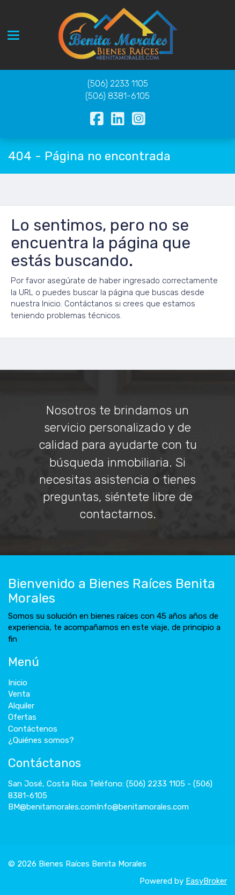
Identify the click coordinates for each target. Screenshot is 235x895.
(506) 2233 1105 (117, 83)
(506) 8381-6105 (117, 96)
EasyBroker (206, 881)
